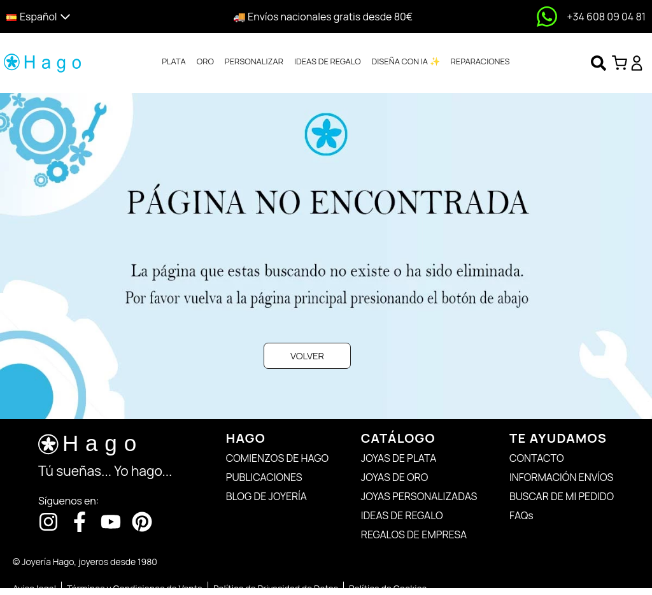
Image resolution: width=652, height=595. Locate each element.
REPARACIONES (480, 61)
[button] (83, 17)
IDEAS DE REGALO (327, 61)
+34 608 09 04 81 (606, 17)
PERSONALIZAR (254, 61)
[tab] (174, 62)
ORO (205, 61)
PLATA (174, 61)
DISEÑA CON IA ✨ (406, 61)
